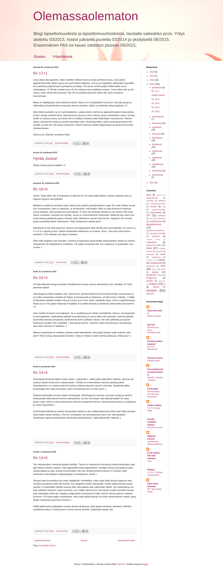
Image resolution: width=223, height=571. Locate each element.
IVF (148, 215)
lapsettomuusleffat (157, 233)
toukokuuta (157, 151)
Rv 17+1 (40, 73)
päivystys (162, 281)
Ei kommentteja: (62, 143)
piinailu (155, 272)
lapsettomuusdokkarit (155, 230)
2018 (152, 76)
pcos (154, 269)
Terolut (156, 287)
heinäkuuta (157, 138)
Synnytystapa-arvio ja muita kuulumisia (153, 394)
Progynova (151, 278)
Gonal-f (153, 206)
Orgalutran (156, 257)
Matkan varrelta (154, 316)
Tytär (149, 461)
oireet (162, 254)
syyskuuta (156, 127)
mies (158, 245)
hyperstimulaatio (159, 209)
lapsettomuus (153, 224)
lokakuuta (157, 123)
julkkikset (162, 215)
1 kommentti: (61, 262)
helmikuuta (157, 171)
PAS (163, 266)
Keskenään (152, 389)
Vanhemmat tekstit (126, 540)
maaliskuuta (157, 164)
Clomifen (150, 201)
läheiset (149, 245)
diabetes (162, 201)
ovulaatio (161, 260)
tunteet (151, 290)
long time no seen (155, 427)
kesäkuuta (157, 144)
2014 (152, 182)
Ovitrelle (149, 260)
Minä (149, 248)
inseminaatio (156, 212)
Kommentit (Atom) (47, 545)
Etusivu (39, 56)
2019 (152, 72)
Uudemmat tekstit (42, 540)
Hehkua (151, 469)
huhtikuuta (157, 157)
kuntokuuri (161, 218)
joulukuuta (157, 87)
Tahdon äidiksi (154, 405)
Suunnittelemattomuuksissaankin (155, 372)
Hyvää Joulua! (45, 158)
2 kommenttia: (62, 531)
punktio (149, 281)
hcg (163, 207)
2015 (152, 84)
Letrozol (156, 236)
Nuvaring (150, 254)
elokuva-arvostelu (158, 204)
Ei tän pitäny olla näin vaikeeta (153, 456)
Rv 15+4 (40, 277)
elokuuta (156, 134)
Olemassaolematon (85, 16)
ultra (148, 294)
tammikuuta (157, 175)
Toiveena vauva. (155, 358)
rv (165, 284)
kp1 (150, 218)
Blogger (144, 564)
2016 (152, 80)
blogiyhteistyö (152, 198)
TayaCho (121, 564)
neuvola (159, 251)
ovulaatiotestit (155, 263)
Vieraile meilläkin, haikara (152, 422)
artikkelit (159, 195)
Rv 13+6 (40, 458)
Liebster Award (153, 239)
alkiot (148, 195)
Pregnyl (159, 275)
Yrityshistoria (62, 56)
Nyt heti (151, 325)
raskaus (153, 283)
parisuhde (150, 266)
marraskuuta (158, 116)
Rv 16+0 (40, 189)
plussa (149, 275)
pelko (163, 269)
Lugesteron (151, 242)
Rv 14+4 (40, 372)
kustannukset (155, 221)
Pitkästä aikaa (153, 361)
